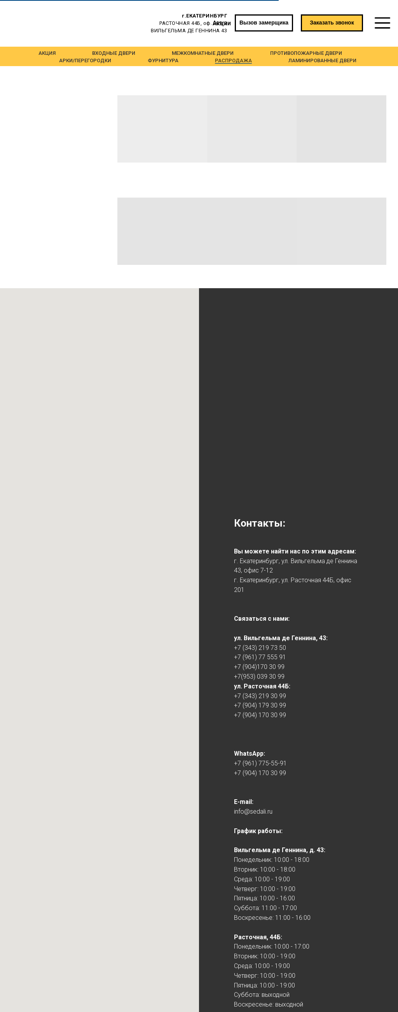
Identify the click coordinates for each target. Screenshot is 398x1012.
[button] (332, 23)
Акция (47, 53)
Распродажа (233, 60)
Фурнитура (163, 60)
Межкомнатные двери (203, 53)
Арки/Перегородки (85, 60)
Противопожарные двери (306, 53)
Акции (222, 23)
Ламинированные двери (322, 60)
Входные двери (113, 53)
